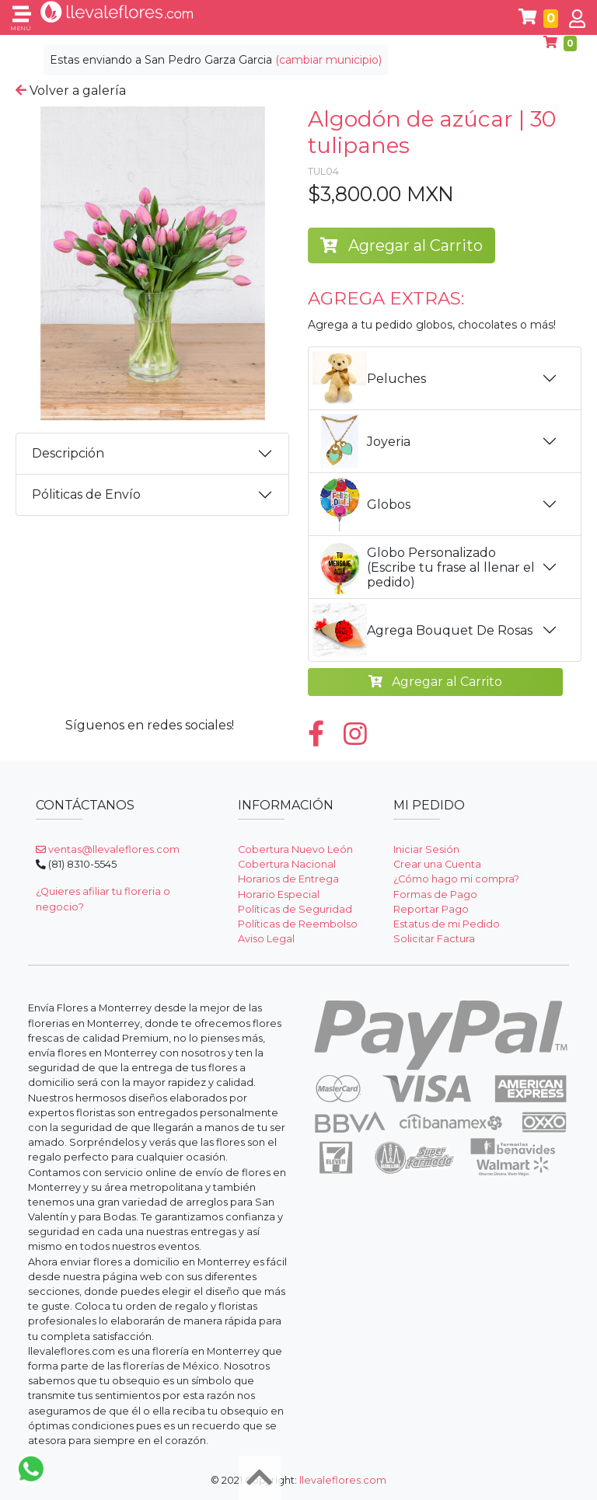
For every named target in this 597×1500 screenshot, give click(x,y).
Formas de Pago (435, 894)
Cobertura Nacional (287, 864)
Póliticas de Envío (86, 494)
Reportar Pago (431, 909)
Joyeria (361, 441)
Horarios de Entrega (288, 879)
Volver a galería (71, 90)
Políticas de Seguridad (295, 909)
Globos (361, 504)
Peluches (369, 378)
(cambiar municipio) (328, 60)
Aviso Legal (266, 939)
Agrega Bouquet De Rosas (422, 630)
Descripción (68, 453)
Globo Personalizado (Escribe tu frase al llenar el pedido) (423, 567)
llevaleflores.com (342, 1480)
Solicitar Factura (434, 939)
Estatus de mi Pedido (446, 924)
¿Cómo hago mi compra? (456, 879)
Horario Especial (278, 894)
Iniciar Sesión (426, 849)
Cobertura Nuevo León (295, 849)
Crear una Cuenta (437, 864)
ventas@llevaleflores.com (108, 849)
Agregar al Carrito (401, 245)
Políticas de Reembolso (298, 924)
